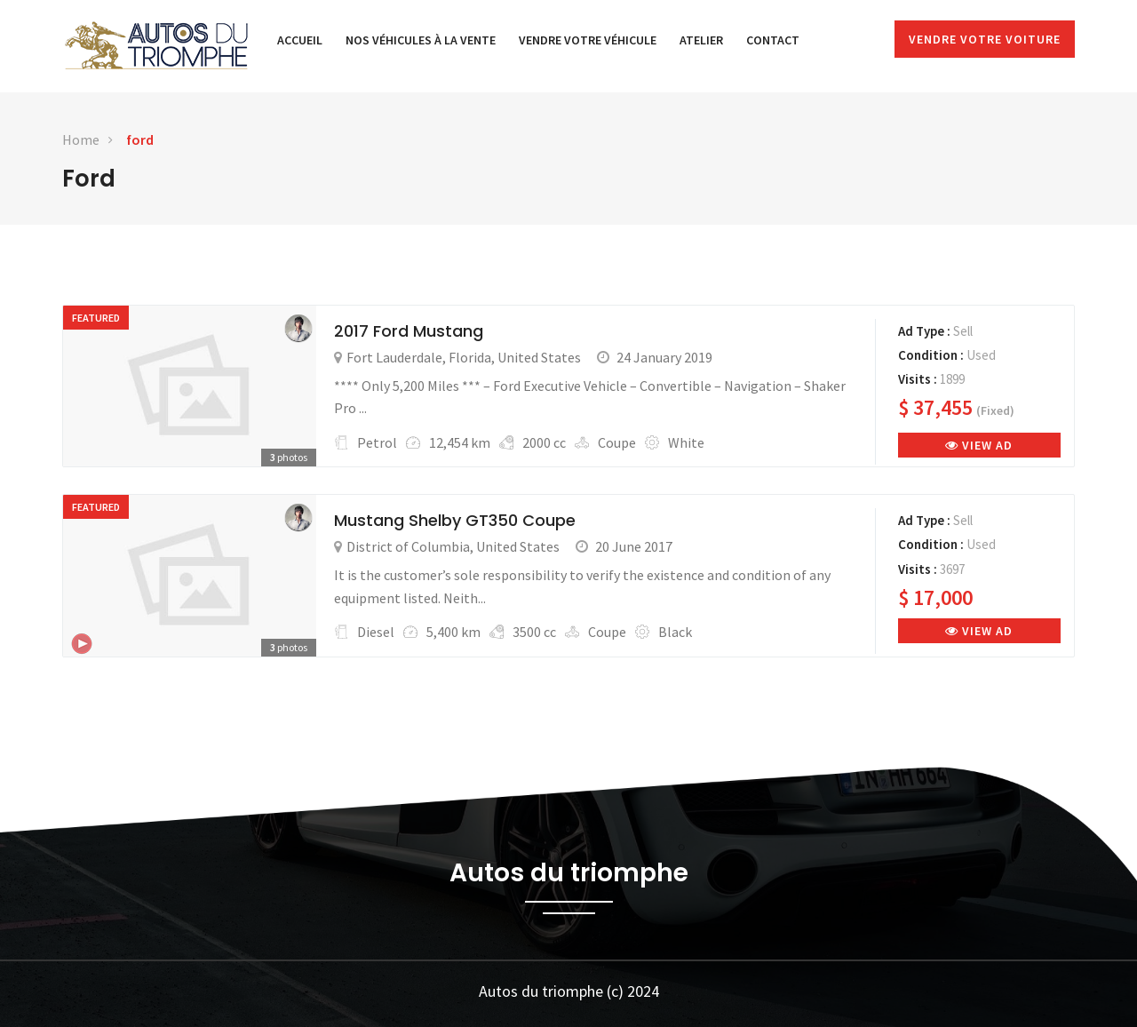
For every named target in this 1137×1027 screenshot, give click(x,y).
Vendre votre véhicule (587, 40)
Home (80, 139)
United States (539, 357)
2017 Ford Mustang (408, 331)
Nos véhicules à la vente (421, 40)
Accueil (299, 40)
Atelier (701, 40)
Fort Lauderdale (394, 357)
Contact (772, 40)
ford (140, 139)
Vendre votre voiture (985, 39)
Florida (470, 357)
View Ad (979, 445)
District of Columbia (408, 546)
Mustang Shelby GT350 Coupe (455, 520)
